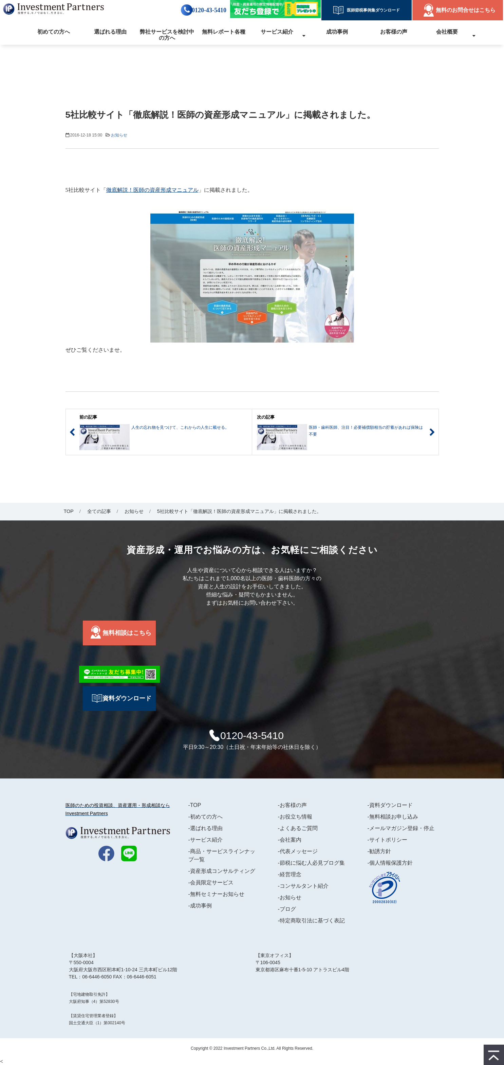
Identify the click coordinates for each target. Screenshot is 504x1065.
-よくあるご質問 (298, 828)
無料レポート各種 (223, 32)
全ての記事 (99, 511)
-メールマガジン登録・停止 (401, 828)
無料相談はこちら (126, 632)
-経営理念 (289, 874)
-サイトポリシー (387, 840)
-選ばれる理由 (205, 828)
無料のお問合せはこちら (466, 10)
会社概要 (447, 32)
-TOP (194, 805)
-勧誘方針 (379, 851)
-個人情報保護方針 (390, 863)
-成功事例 (200, 905)
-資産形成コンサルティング (221, 871)
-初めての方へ (205, 817)
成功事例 (337, 32)
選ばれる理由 (110, 32)
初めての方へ (53, 32)
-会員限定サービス (211, 882)
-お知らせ (289, 897)
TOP (69, 511)
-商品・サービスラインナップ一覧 (221, 855)
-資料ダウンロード (390, 805)
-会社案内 (289, 840)
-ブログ (287, 909)
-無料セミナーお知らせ (216, 894)
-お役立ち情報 (295, 817)
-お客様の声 (292, 805)
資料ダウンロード (126, 698)
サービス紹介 (277, 32)
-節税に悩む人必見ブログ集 (311, 863)
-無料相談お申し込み (393, 817)
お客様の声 (393, 32)
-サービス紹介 (205, 840)
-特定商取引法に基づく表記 (311, 920)
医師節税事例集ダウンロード (371, 10)
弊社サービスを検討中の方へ (167, 35)
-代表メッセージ (298, 851)
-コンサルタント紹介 (303, 886)
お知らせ (119, 135)
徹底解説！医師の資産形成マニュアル (152, 190)
